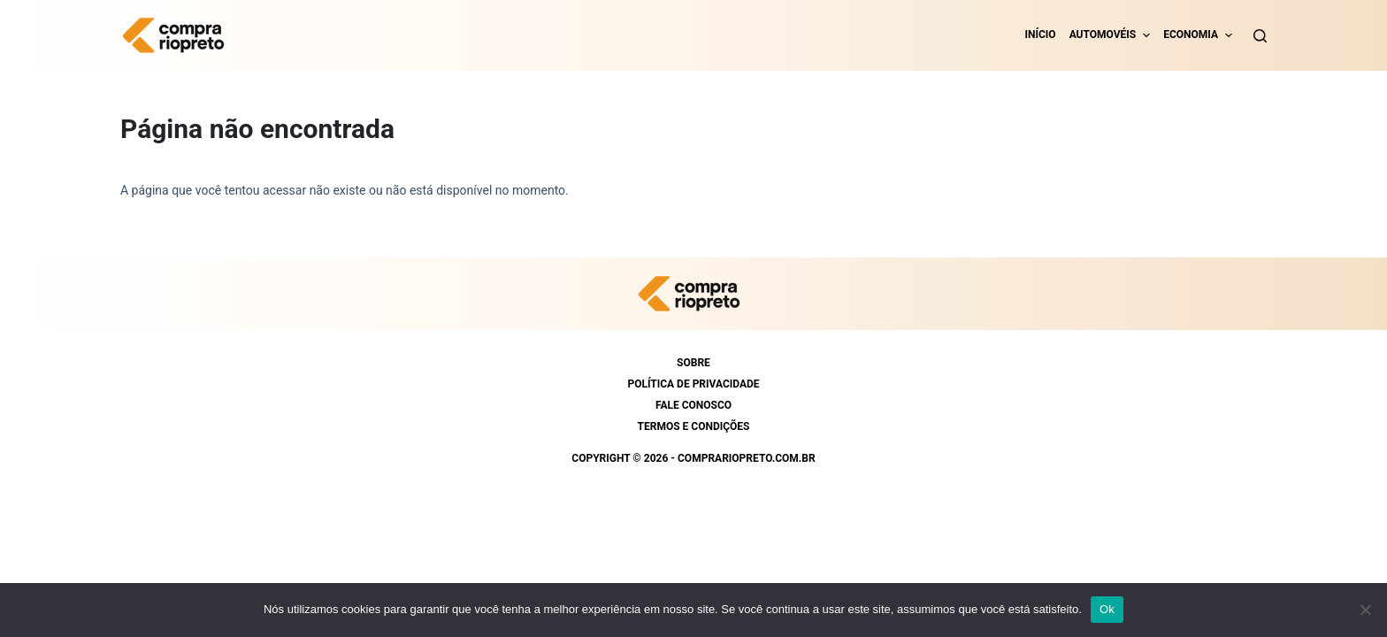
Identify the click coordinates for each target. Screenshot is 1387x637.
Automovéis (1103, 34)
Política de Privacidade (693, 384)
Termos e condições (694, 426)
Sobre (693, 363)
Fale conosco (693, 405)
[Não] (1365, 609)
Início (1040, 34)
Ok (1107, 609)
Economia (1190, 34)
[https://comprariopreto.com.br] (177, 35)
